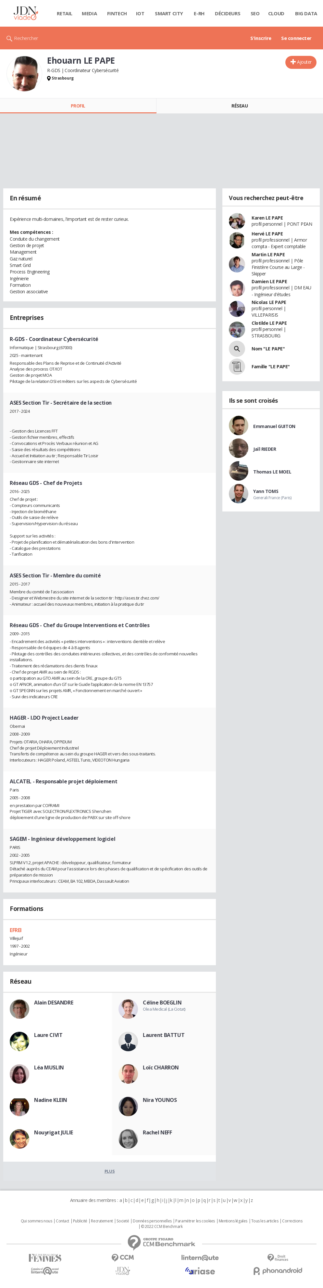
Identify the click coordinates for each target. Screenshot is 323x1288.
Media (89, 13)
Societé (123, 1221)
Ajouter (304, 62)
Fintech (117, 13)
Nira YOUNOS (160, 1100)
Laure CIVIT (48, 1035)
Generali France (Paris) (272, 497)
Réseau (239, 106)
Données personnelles (152, 1221)
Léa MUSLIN (49, 1067)
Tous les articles (265, 1221)
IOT (140, 13)
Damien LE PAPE (269, 281)
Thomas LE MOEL (272, 472)
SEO (255, 13)
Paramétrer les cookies (195, 1221)
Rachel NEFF (157, 1132)
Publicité (80, 1221)
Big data (306, 13)
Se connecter (296, 38)
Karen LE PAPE (267, 218)
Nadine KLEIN (50, 1100)
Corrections (292, 1221)
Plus (110, 1171)
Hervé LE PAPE (267, 234)
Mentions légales (233, 1221)
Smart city (169, 13)
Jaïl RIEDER (264, 449)
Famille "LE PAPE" (271, 366)
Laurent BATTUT (163, 1035)
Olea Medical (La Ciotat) (164, 1009)
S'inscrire (260, 38)
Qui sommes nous (36, 1221)
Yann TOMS (265, 491)
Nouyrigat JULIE (53, 1132)
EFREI (16, 930)
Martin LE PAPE (268, 254)
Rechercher (26, 38)
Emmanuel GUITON (274, 426)
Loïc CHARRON (161, 1067)
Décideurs (227, 13)
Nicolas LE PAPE (269, 302)
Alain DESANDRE (53, 1002)
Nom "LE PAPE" (268, 349)
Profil (78, 106)
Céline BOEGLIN (162, 1002)
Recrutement (102, 1221)
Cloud (276, 13)
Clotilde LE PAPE (269, 323)
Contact (62, 1221)
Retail (64, 13)
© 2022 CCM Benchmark (162, 1226)
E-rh (199, 13)
